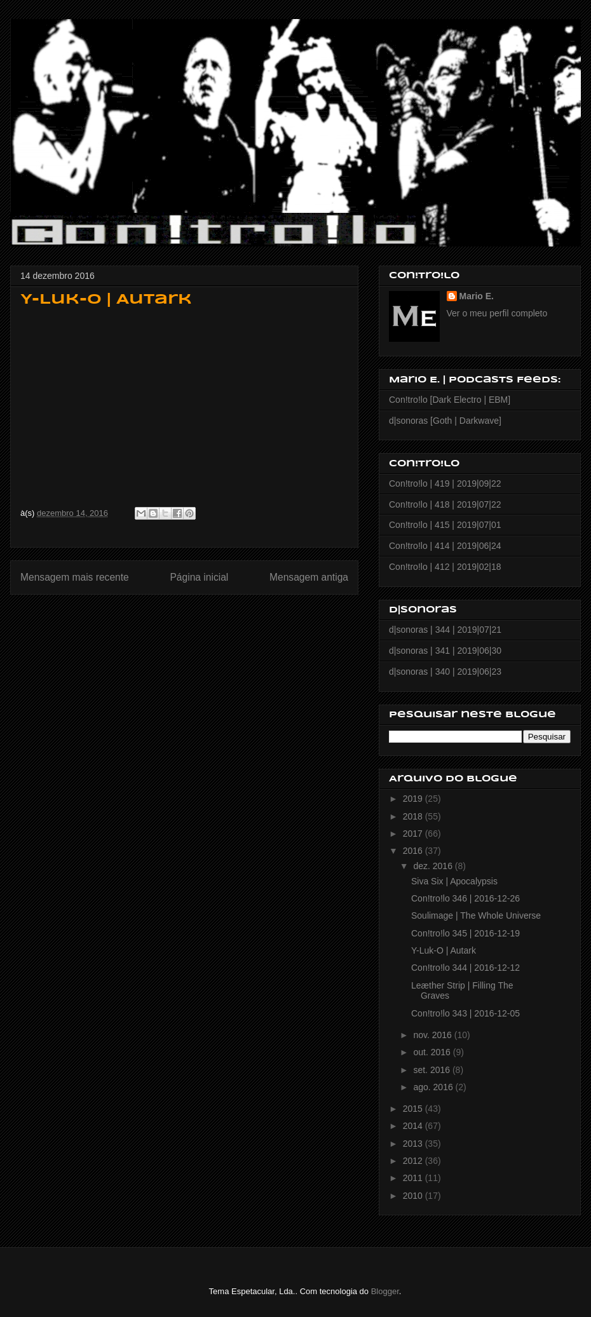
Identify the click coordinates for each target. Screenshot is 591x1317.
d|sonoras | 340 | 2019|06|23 (445, 671)
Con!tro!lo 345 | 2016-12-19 (465, 933)
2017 (414, 833)
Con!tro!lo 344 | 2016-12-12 (465, 967)
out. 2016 (432, 1052)
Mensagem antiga (308, 577)
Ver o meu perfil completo (497, 313)
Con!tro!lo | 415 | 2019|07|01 (445, 525)
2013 (414, 1143)
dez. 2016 (433, 866)
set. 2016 (432, 1070)
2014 (414, 1126)
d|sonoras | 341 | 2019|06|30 (445, 650)
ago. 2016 (434, 1087)
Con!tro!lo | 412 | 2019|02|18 (445, 567)
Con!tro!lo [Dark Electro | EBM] (449, 400)
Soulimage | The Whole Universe (476, 915)
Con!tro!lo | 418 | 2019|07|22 (445, 504)
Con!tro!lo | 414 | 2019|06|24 (445, 546)
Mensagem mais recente (74, 577)
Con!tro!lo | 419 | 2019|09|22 (445, 483)
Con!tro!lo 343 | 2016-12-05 (465, 1013)
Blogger (385, 1291)
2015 (414, 1109)
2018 (414, 816)
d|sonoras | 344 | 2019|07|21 (445, 630)
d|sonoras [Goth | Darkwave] (445, 420)
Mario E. (476, 296)
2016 (414, 851)
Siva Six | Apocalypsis (454, 881)
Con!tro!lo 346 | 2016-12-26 (465, 898)
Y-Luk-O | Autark (443, 950)
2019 (414, 799)
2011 (414, 1178)
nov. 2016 (433, 1035)
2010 (414, 1196)
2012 (414, 1161)
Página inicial (199, 577)
